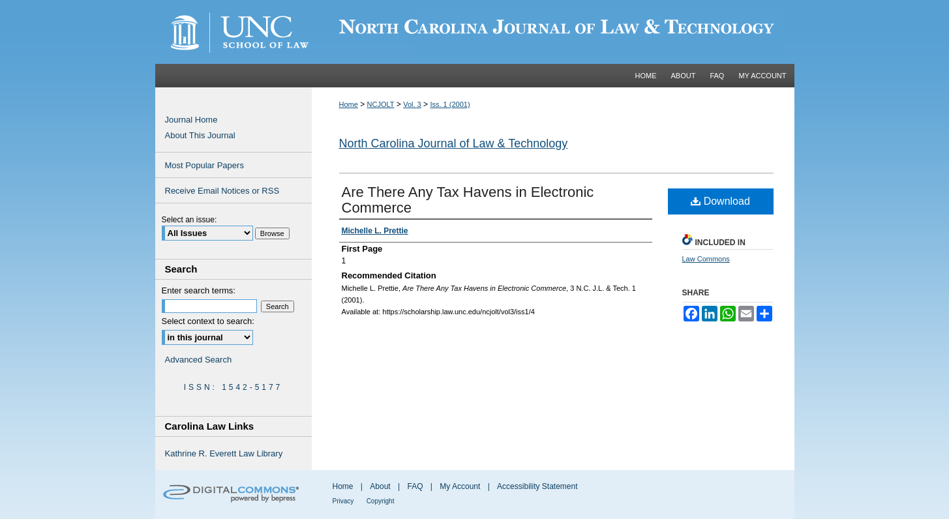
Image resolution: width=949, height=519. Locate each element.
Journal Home (191, 120)
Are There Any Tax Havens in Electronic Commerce (468, 200)
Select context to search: (208, 321)
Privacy (343, 501)
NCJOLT (381, 104)
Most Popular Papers (204, 165)
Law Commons (706, 259)
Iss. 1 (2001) (450, 104)
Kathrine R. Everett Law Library (224, 453)
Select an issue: (189, 219)
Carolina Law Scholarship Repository (553, 32)
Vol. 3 (412, 104)
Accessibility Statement (537, 486)
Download (720, 201)
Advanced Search (198, 359)
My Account (460, 486)
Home (348, 104)
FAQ (415, 486)
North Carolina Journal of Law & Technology (453, 143)
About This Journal (200, 135)
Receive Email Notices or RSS (222, 191)
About (380, 486)
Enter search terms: (198, 290)
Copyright (381, 501)
